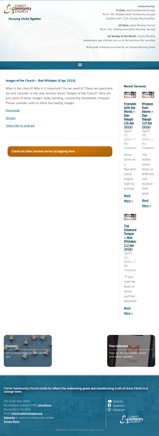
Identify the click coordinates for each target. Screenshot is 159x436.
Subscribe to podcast (20, 125)
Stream (11, 118)
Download (13, 110)
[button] (80, 64)
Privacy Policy (12, 421)
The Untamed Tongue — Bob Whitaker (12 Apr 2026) (130, 237)
